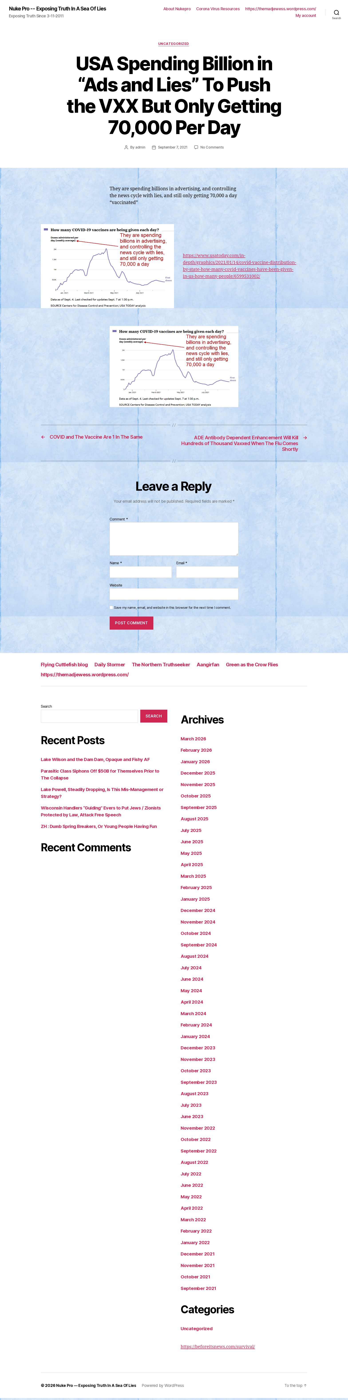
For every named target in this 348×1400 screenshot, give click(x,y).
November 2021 (198, 1267)
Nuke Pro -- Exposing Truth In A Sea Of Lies (60, 9)
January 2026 (196, 763)
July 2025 (192, 832)
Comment (119, 521)
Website (116, 587)
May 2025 (192, 855)
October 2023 (196, 1072)
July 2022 (192, 1175)
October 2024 (196, 935)
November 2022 (199, 1130)
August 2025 (195, 821)
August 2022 (195, 1164)
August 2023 (195, 1095)
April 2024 (192, 1004)
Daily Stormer (116, 666)
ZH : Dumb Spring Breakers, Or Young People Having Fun (101, 828)
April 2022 (192, 1210)
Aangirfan (224, 666)
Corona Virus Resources (218, 9)
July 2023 (192, 1107)
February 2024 (197, 1027)
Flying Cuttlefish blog (67, 666)
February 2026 (197, 752)
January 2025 (196, 901)
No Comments (213, 148)
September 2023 (199, 1084)
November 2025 (199, 786)
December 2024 (199, 912)
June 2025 (192, 843)
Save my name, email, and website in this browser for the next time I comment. (172, 610)
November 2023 (199, 1061)
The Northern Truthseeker (172, 666)
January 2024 (196, 1038)
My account (306, 15)
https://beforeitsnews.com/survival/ (220, 1349)
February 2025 (197, 889)
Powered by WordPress (164, 1387)
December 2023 (199, 1050)
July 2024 (192, 969)
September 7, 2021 (172, 148)
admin (139, 148)
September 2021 (199, 1290)
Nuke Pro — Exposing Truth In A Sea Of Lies (97, 1387)
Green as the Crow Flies (272, 666)
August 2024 (195, 958)
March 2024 (194, 1015)
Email (181, 565)
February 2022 (197, 1233)
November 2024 (199, 923)
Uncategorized (174, 44)
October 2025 (196, 798)
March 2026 (194, 740)
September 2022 (199, 1152)
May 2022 (192, 1198)
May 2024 (192, 992)
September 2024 (199, 946)
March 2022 (194, 1221)
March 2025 (194, 878)
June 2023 (192, 1118)
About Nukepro (177, 9)
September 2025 (199, 809)
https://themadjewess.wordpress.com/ (280, 9)
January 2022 (196, 1244)
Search (46, 708)
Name (116, 565)
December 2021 (198, 1256)
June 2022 (192, 1187)
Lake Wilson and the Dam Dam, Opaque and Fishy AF (97, 761)
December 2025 (199, 775)
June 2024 (193, 981)
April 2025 (192, 866)
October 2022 (196, 1141)
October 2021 (196, 1278)
